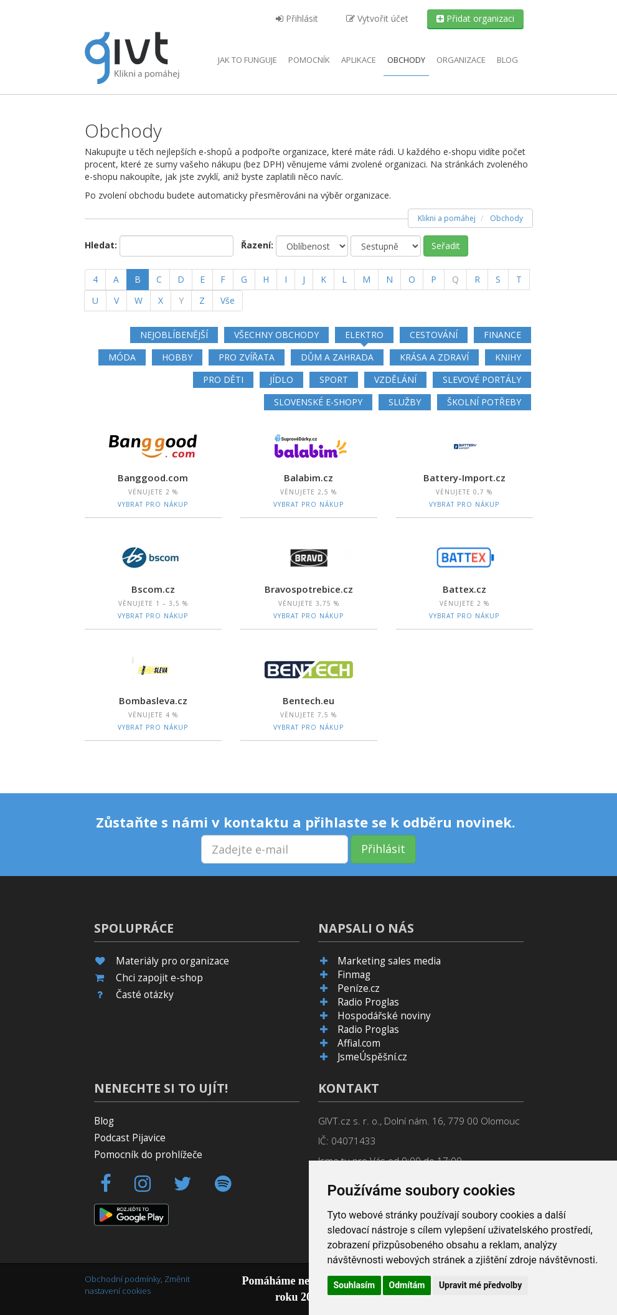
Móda (122, 357)
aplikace (358, 59)
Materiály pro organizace (172, 961)
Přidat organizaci (475, 18)
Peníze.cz (358, 988)
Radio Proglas (368, 1002)
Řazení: (257, 245)
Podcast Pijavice (130, 1137)
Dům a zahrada (337, 357)
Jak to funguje (247, 59)
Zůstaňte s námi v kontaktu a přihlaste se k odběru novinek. (306, 822)
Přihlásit (297, 18)
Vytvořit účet (377, 18)
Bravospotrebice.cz (309, 589)
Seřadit (445, 246)
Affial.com (358, 1043)
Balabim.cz (308, 477)
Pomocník (309, 59)
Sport (333, 379)
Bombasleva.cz (153, 700)
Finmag (353, 974)
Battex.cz (464, 589)
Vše (227, 300)
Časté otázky (145, 994)
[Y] (181, 300)
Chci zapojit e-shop (159, 977)
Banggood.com (153, 477)
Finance (502, 335)
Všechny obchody (276, 335)
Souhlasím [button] (354, 1285)
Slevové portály (482, 379)
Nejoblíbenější (174, 335)
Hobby (177, 357)
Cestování (434, 335)
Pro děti (223, 379)
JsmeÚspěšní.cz (372, 1056)
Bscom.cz (153, 589)
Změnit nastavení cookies (137, 1284)
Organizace (461, 59)
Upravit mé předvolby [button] (480, 1285)
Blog (507, 59)
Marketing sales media (389, 961)
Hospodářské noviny (384, 1015)
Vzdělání (395, 379)
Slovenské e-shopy (318, 402)
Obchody (406, 59)
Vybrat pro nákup (153, 504)
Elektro (364, 335)
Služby (405, 402)
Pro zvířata (247, 357)
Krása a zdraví (434, 357)
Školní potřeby (484, 402)
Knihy (508, 357)
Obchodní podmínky (123, 1278)
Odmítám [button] (407, 1285)
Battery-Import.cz (464, 477)
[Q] (455, 279)
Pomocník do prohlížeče (148, 1154)
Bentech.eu (308, 700)
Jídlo (281, 379)
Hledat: (101, 245)
